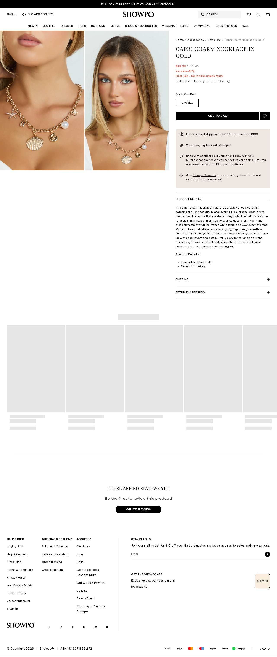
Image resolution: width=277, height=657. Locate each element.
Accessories (195, 40)
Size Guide (14, 562)
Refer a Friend (86, 598)
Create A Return (52, 570)
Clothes (49, 26)
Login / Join (15, 546)
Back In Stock (226, 26)
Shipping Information (56, 546)
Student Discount (18, 601)
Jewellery (214, 40)
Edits (184, 26)
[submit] (267, 554)
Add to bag (217, 116)
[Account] (258, 14)
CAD (12, 14)
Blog (80, 554)
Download (139, 586)
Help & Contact (17, 554)
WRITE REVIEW (138, 509)
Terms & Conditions (20, 570)
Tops (82, 26)
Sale (245, 26)
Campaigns (202, 26)
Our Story (83, 546)
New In (33, 26)
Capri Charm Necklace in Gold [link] (244, 40)
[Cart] (268, 14)
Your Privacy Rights (20, 585)
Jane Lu (82, 590)
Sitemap (12, 609)
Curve (115, 26)
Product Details (223, 199)
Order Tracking (52, 562)
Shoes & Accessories (141, 26)
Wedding (168, 26)
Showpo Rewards (204, 175)
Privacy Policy (16, 577)
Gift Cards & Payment (91, 583)
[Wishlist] (249, 14)
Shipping (223, 279)
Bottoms (98, 26)
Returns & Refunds (223, 292)
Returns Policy (16, 593)
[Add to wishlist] (265, 116)
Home (180, 40)
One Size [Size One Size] (187, 102)
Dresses (67, 26)
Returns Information (55, 554)
